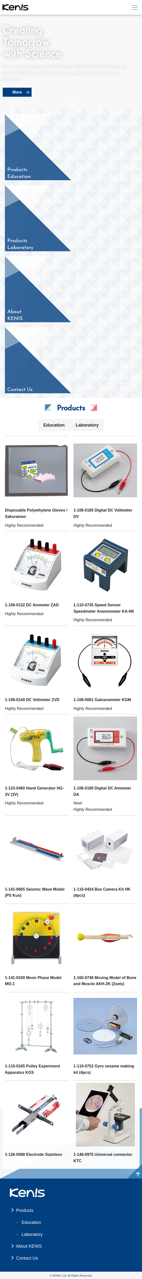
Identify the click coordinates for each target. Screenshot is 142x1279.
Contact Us (27, 1258)
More (17, 92)
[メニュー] (135, 7)
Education (54, 425)
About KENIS (29, 1246)
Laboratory (87, 425)
